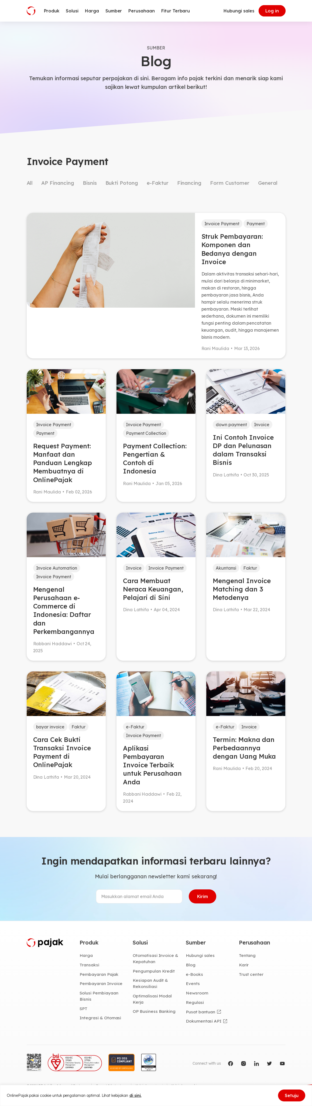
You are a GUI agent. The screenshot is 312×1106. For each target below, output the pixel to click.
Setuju (292, 1095)
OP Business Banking (154, 1011)
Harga (86, 955)
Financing (189, 183)
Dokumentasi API (203, 1021)
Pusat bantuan (200, 1011)
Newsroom (197, 993)
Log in (272, 11)
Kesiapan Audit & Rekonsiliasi (150, 983)
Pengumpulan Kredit (154, 971)
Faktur (250, 568)
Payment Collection (146, 433)
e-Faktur (158, 183)
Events (193, 983)
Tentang (247, 955)
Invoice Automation (56, 568)
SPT (83, 1008)
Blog (191, 964)
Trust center (251, 974)
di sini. (135, 1095)
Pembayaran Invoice (101, 983)
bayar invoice (50, 727)
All (30, 183)
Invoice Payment (221, 223)
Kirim (202, 896)
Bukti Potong (121, 183)
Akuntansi (226, 568)
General (268, 183)
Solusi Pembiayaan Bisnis (99, 996)
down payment (231, 424)
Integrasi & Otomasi (100, 1017)
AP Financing (57, 183)
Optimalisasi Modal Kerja (152, 999)
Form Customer (229, 183)
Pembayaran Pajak (99, 974)
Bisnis (90, 183)
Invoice (262, 424)
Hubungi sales (239, 11)
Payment (255, 223)
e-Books (194, 974)
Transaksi (89, 964)
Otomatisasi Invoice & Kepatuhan (155, 958)
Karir (244, 964)
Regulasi (195, 1002)
